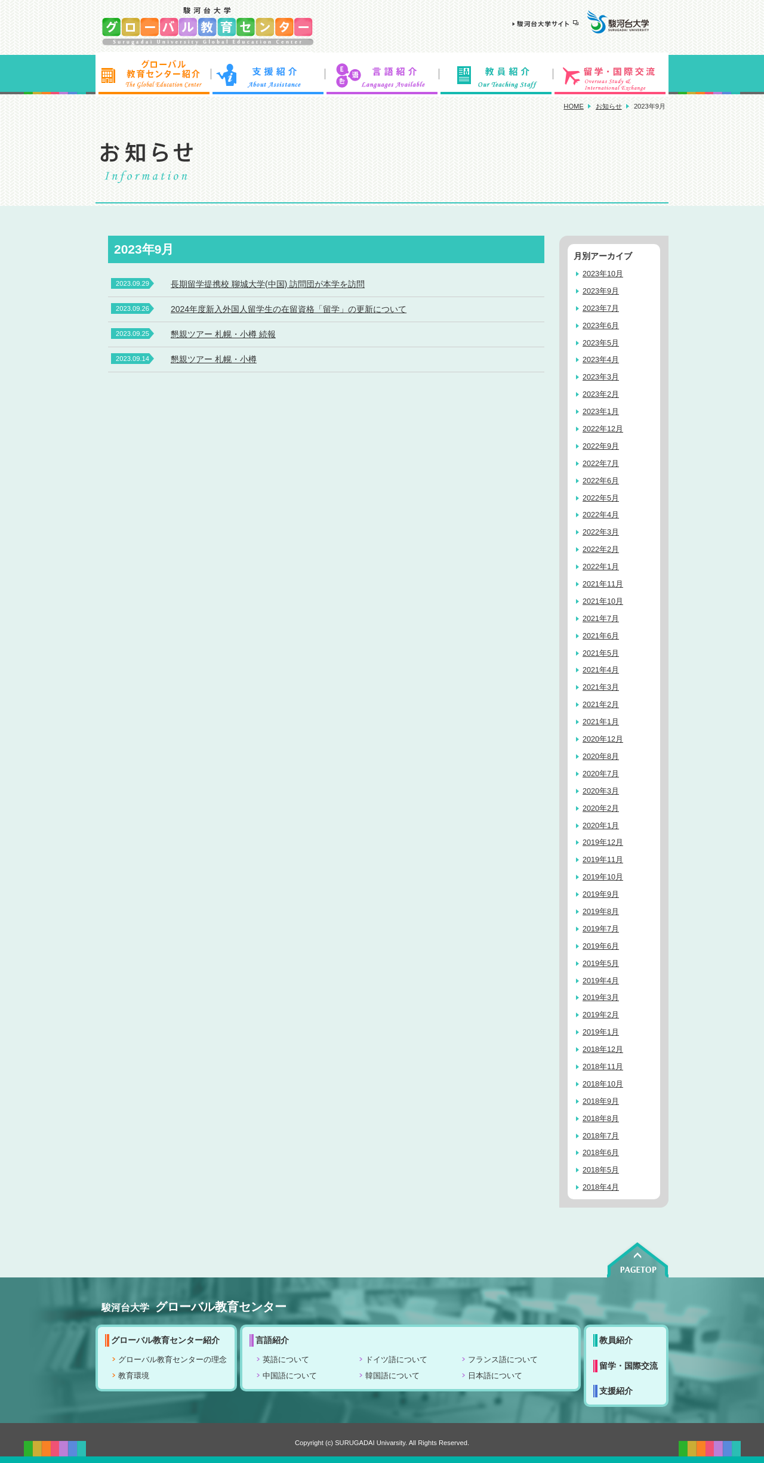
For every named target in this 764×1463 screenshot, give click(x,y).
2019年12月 (603, 842)
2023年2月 (601, 394)
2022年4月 (601, 515)
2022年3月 (601, 532)
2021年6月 (601, 636)
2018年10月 (603, 1084)
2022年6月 (601, 481)
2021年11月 (603, 584)
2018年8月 (601, 1119)
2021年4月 (601, 670)
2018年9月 (601, 1101)
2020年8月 (601, 756)
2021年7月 (601, 619)
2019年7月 (601, 929)
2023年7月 (601, 308)
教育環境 (133, 1376)
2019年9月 (601, 894)
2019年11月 (603, 860)
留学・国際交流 (611, 75)
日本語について (495, 1376)
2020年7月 (601, 774)
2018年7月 (601, 1136)
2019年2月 (601, 1015)
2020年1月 (601, 826)
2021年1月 (601, 722)
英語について (286, 1360)
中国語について (290, 1376)
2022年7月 (601, 463)
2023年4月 (601, 360)
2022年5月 (601, 498)
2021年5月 (601, 653)
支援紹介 (267, 75)
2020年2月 (601, 808)
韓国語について (392, 1376)
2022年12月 (603, 429)
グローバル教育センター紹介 (153, 75)
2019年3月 (601, 997)
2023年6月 (601, 326)
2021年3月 (601, 687)
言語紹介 (382, 75)
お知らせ (609, 106)
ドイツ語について (396, 1360)
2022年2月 (601, 549)
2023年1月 (601, 412)
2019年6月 (601, 946)
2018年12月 (603, 1049)
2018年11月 (603, 1067)
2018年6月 (601, 1153)
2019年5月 (601, 963)
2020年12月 (603, 739)
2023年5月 (601, 343)
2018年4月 (601, 1187)
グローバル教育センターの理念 (172, 1360)
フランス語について (503, 1360)
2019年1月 (601, 1032)
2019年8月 (601, 912)
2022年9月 (601, 446)
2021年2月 (601, 704)
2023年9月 (601, 291)
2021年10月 (603, 601)
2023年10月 (603, 274)
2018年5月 (601, 1170)
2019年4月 (601, 981)
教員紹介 (496, 75)
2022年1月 (601, 567)
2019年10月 (603, 877)
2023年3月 (601, 377)
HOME (573, 106)
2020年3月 (601, 791)
